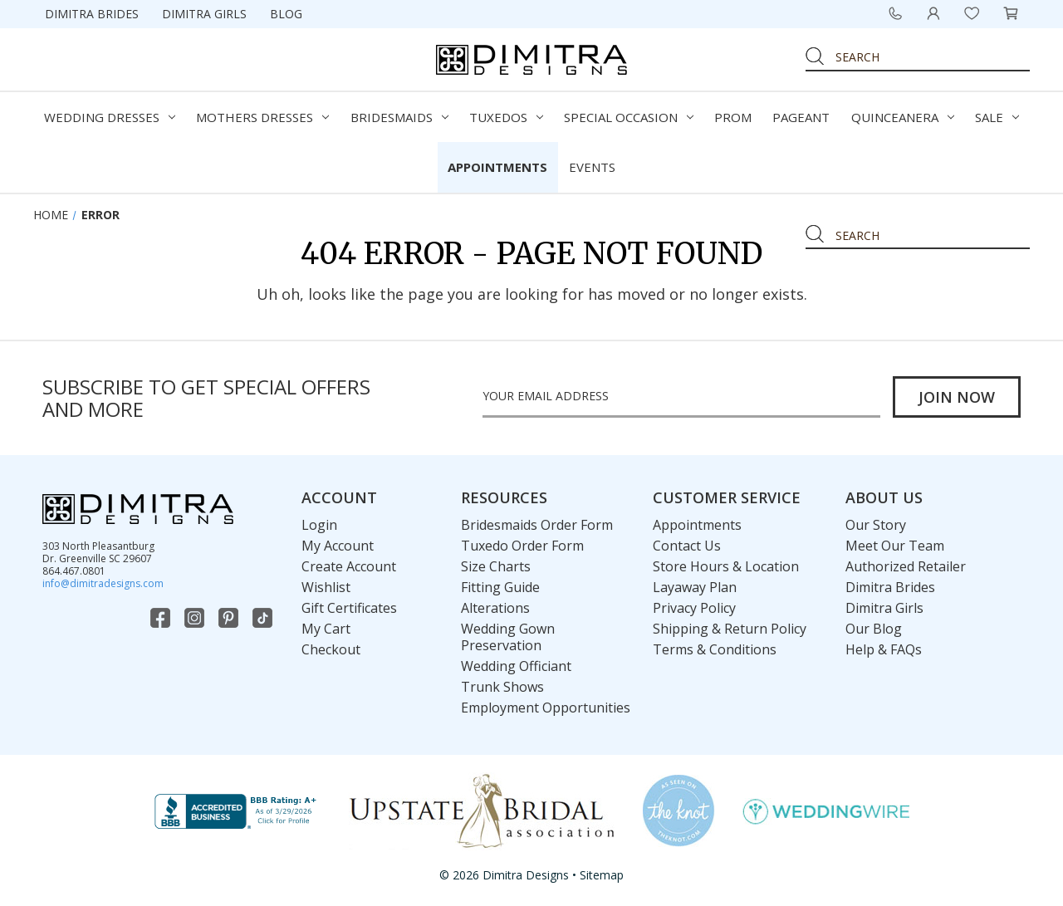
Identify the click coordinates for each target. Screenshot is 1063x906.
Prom (733, 117)
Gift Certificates (349, 608)
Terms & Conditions (714, 649)
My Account (337, 545)
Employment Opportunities (545, 707)
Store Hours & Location (726, 566)
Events (592, 167)
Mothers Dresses (262, 117)
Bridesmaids (399, 117)
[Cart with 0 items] (1011, 13)
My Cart (325, 629)
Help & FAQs (883, 649)
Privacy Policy (694, 608)
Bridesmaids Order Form (537, 525)
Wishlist (325, 587)
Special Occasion (628, 117)
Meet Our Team (894, 545)
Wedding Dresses (109, 117)
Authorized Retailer (905, 566)
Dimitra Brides (92, 14)
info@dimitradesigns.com (103, 583)
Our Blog (873, 629)
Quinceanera (902, 117)
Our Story (875, 525)
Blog (286, 14)
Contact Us (687, 545)
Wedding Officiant (516, 666)
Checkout (330, 649)
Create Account (348, 566)
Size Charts (496, 566)
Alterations (495, 608)
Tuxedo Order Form (522, 545)
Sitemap (602, 875)
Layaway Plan (695, 587)
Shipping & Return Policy (729, 629)
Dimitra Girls (204, 14)
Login (319, 525)
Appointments (497, 167)
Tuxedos (506, 117)
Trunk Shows (502, 687)
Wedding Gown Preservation (508, 637)
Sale (997, 117)
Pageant (801, 117)
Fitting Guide (500, 587)
